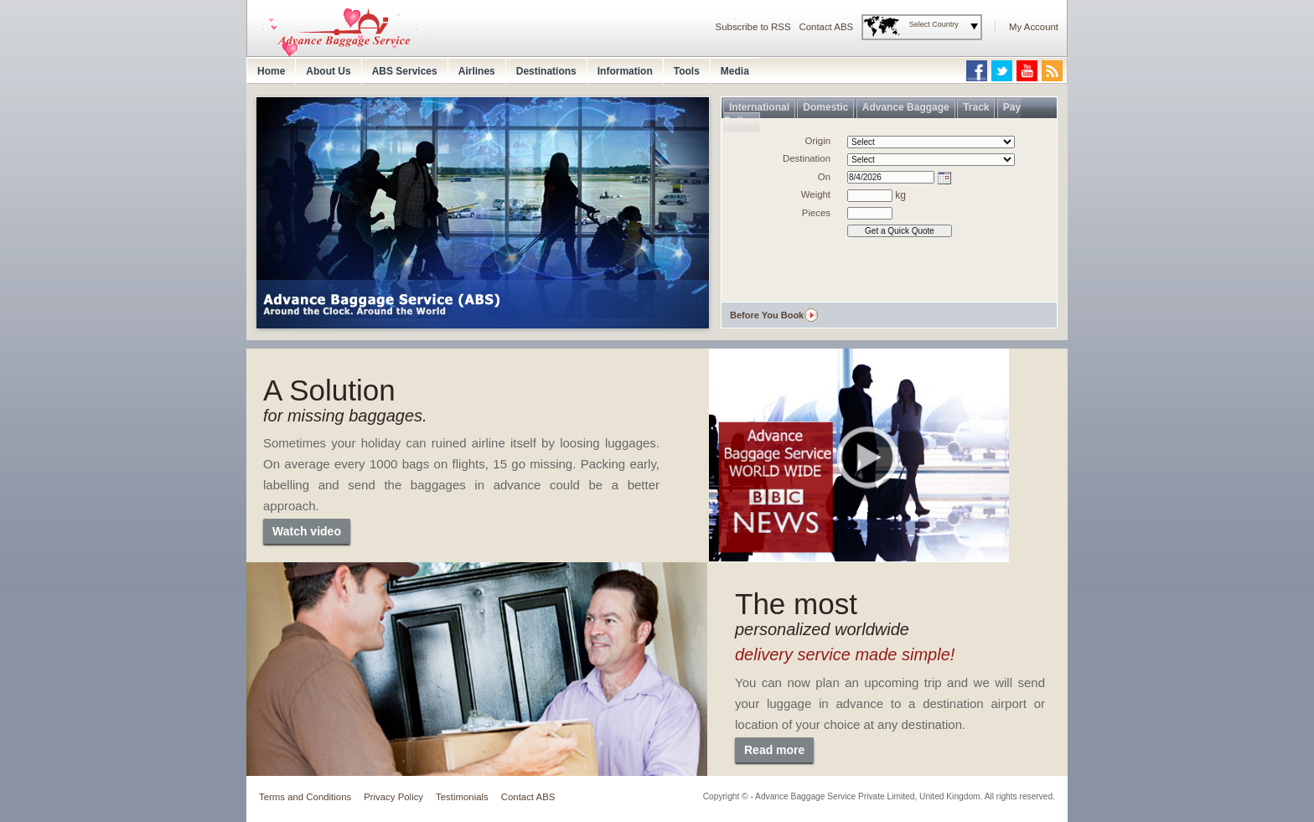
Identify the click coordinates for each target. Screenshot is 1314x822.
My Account (1033, 27)
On (824, 177)
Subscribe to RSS (753, 27)
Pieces (816, 213)
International (759, 107)
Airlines (476, 71)
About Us (328, 71)
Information (625, 71)
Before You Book (767, 315)
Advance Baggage (905, 107)
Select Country (934, 24)
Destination (806, 158)
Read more (774, 750)
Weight (815, 194)
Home (271, 71)
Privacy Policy (393, 797)
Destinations (546, 71)
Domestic (825, 107)
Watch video (306, 531)
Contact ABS (826, 27)
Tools (687, 71)
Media (735, 71)
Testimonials (462, 797)
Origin (817, 141)
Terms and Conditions (305, 797)
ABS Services (404, 71)
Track (976, 107)
